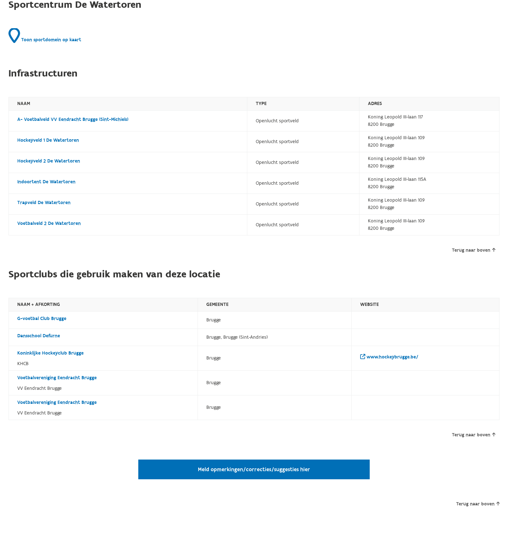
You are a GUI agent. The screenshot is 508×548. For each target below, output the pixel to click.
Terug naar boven (473, 250)
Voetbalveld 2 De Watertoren (49, 223)
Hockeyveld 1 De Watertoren (48, 140)
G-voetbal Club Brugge (41, 318)
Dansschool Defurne (38, 336)
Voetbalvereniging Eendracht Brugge (57, 378)
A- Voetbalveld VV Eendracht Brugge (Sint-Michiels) (72, 119)
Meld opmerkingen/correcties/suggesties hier (254, 469)
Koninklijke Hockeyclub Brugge (50, 353)
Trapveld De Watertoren (44, 202)
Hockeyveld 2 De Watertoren (48, 161)
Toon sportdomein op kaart (44, 35)
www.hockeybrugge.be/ (389, 357)
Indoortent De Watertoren (46, 182)
